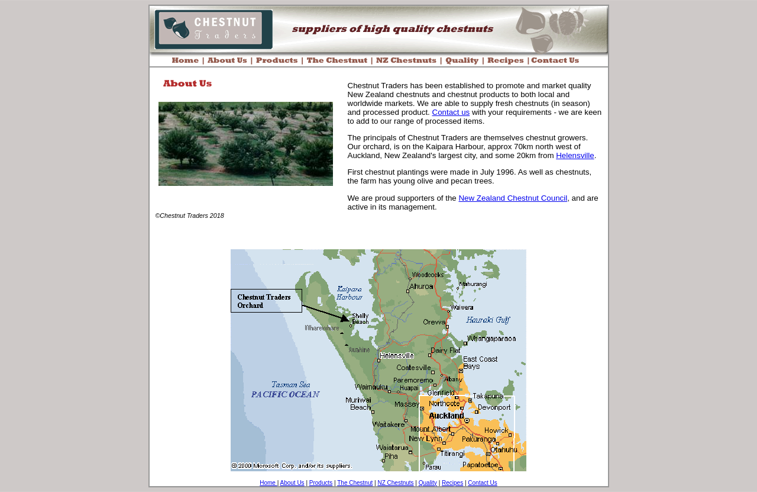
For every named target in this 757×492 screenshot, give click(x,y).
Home (268, 483)
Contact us (451, 112)
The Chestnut (355, 483)
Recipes (452, 483)
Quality (428, 483)
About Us (292, 483)
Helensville (575, 155)
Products (320, 483)
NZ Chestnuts (395, 483)
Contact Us (482, 483)
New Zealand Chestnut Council (512, 198)
